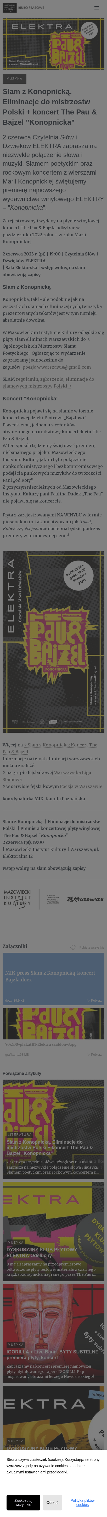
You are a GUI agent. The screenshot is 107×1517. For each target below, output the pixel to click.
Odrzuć (52, 1502)
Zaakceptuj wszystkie (23, 1502)
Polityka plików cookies (83, 1502)
